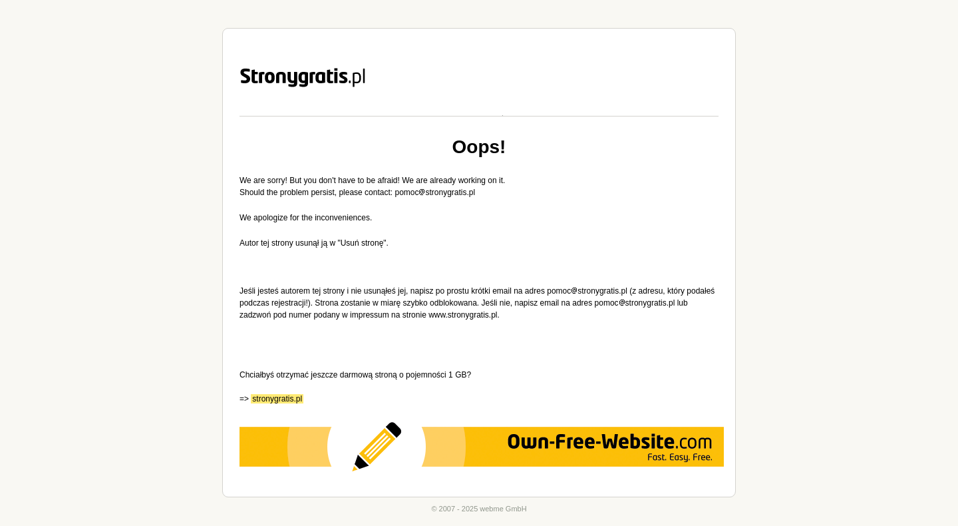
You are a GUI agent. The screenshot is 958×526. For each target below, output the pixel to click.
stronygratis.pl (277, 398)
